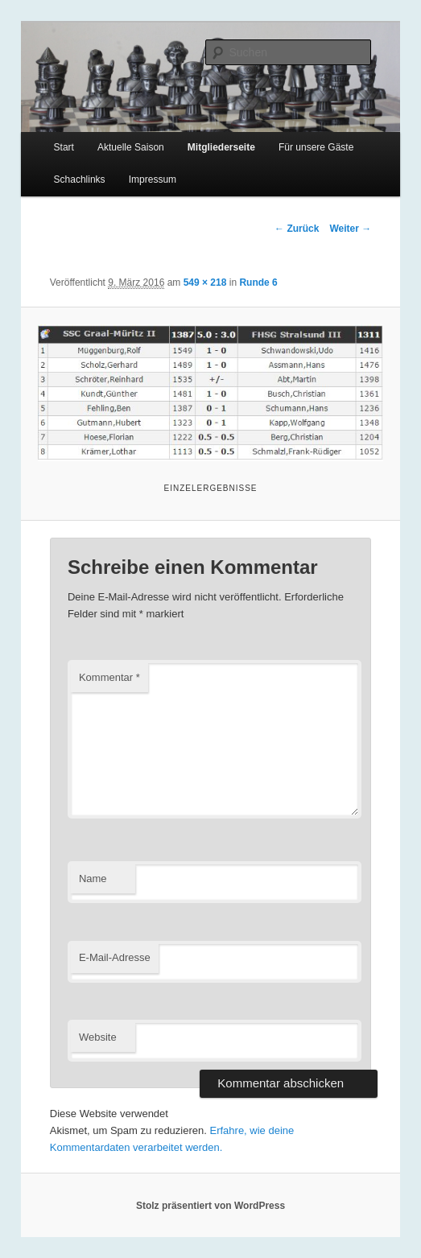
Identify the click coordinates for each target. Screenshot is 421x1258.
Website (98, 1037)
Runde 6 (258, 282)
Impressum (152, 179)
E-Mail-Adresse (115, 957)
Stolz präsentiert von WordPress (210, 1205)
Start (64, 147)
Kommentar (109, 677)
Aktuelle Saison (130, 147)
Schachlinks (79, 179)
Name (93, 878)
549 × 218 (205, 282)
